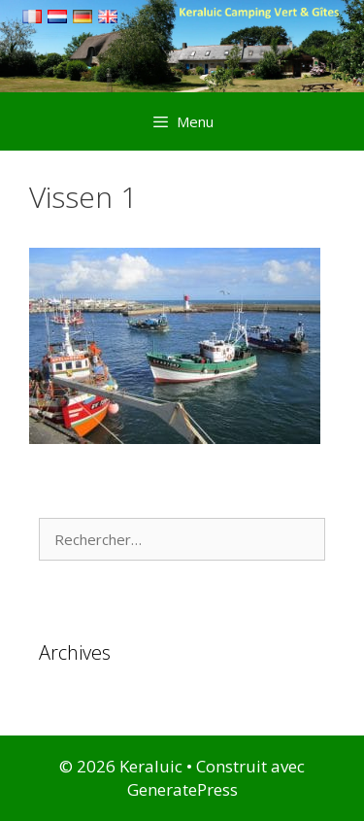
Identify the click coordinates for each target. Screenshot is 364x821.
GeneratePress (182, 789)
